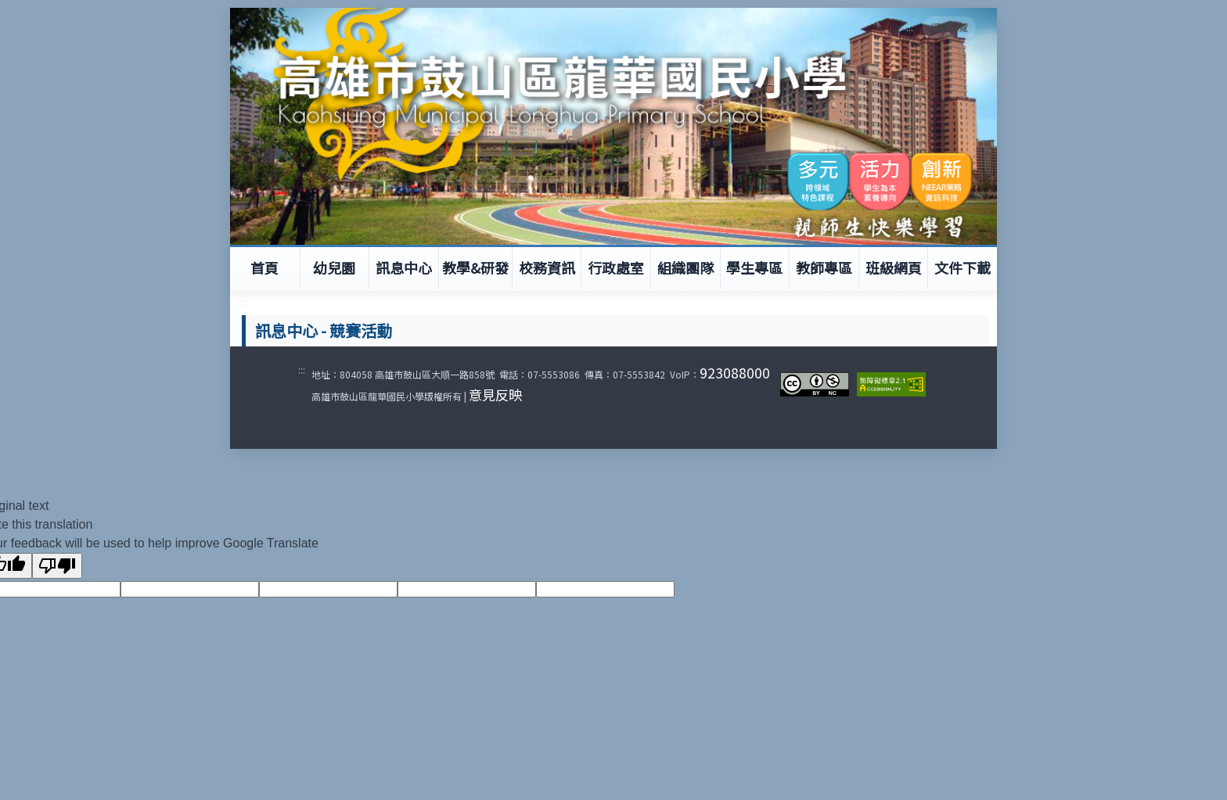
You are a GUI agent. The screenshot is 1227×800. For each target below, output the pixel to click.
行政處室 (616, 267)
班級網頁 (893, 267)
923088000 (735, 372)
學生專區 (754, 267)
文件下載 (962, 267)
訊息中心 (404, 267)
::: (909, 27)
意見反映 (495, 394)
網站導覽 (949, 27)
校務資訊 (547, 267)
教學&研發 (475, 267)
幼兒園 (334, 267)
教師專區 (824, 267)
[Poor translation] (57, 566)
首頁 (264, 267)
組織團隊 (685, 267)
